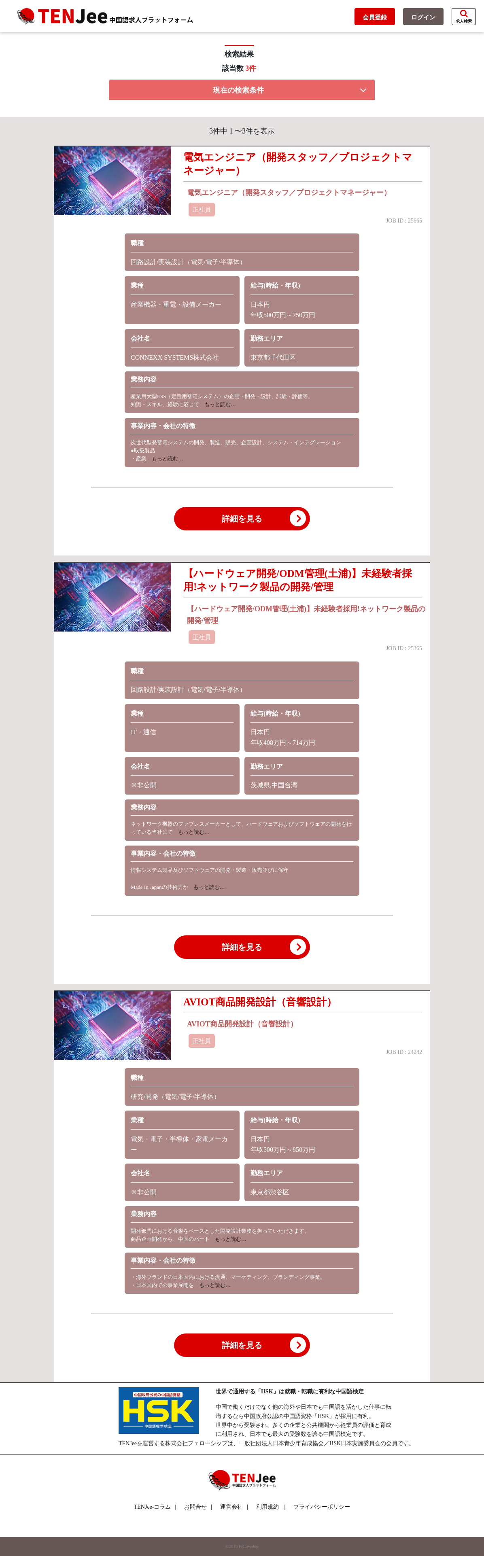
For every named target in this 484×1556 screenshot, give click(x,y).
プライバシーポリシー (321, 1507)
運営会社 (234, 1507)
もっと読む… (217, 404)
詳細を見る (264, 518)
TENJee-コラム (155, 1507)
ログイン (423, 17)
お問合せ (198, 1507)
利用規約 (267, 1507)
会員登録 (375, 17)
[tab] (242, 90)
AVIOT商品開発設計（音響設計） (260, 1001)
